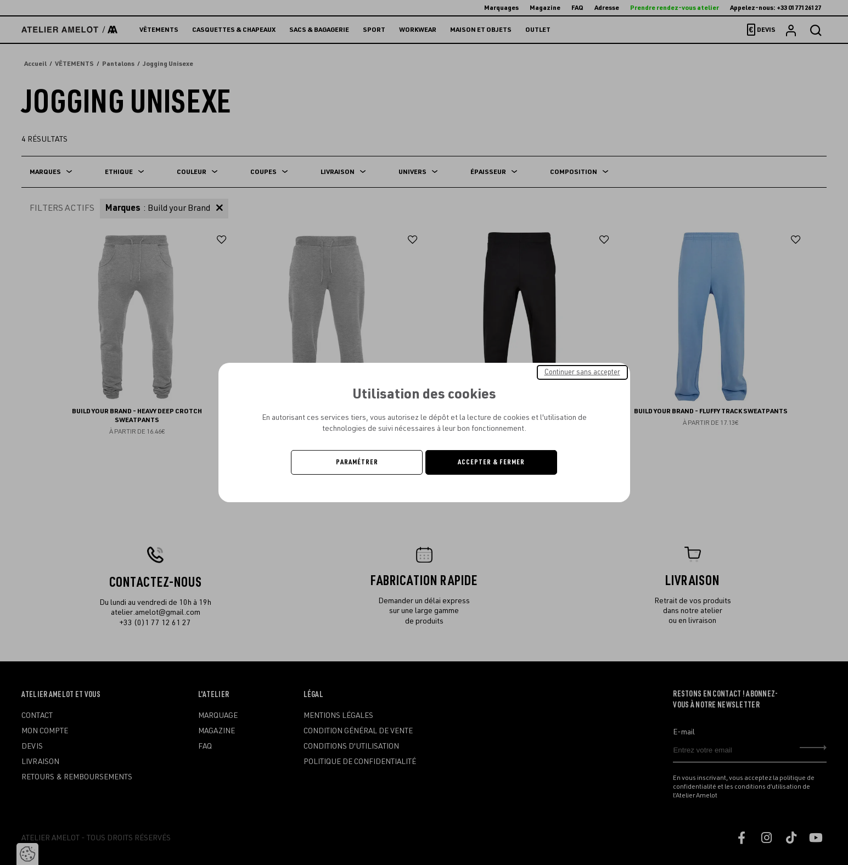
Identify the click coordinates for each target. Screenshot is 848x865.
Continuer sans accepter (582, 372)
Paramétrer (357, 462)
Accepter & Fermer (491, 462)
